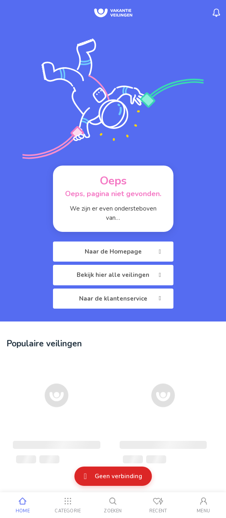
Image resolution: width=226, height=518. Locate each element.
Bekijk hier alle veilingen (120, 275)
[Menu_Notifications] (216, 12)
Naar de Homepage (124, 252)
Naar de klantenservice (121, 299)
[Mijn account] (203, 505)
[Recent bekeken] (158, 505)
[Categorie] (68, 505)
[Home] (22, 505)
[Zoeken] (113, 505)
